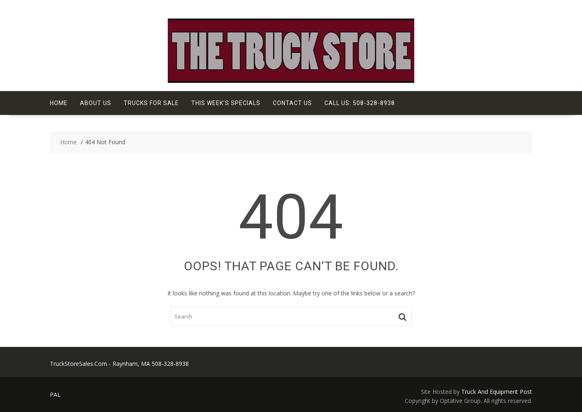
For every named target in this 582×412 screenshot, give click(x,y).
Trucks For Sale (151, 103)
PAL (55, 394)
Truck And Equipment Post (496, 392)
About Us (95, 103)
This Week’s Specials (225, 103)
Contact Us (292, 103)
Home (59, 103)
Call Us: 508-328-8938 (359, 103)
